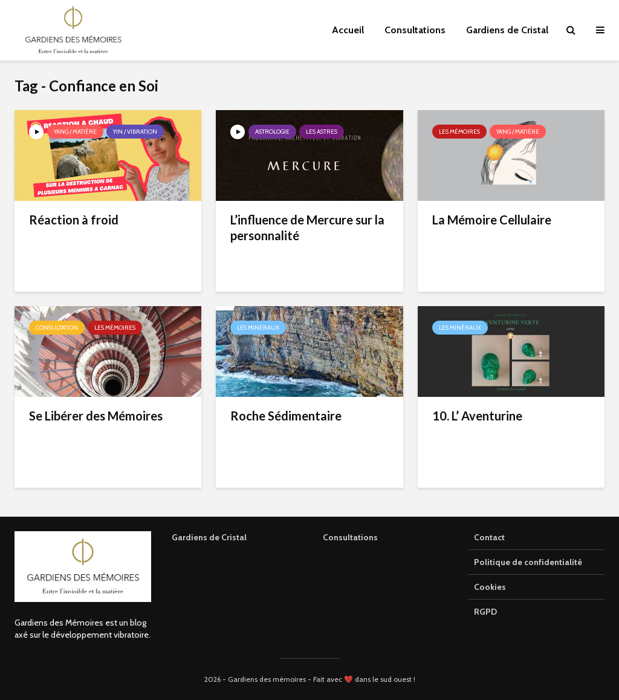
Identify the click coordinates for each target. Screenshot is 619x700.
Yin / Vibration (135, 132)
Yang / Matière (75, 132)
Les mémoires (459, 132)
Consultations (415, 30)
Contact (489, 537)
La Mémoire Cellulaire (491, 219)
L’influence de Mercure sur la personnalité (307, 227)
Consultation (57, 328)
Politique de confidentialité (528, 562)
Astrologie (272, 132)
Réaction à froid (73, 219)
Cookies (490, 586)
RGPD (485, 611)
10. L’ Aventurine (477, 415)
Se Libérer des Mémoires (96, 415)
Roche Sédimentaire (286, 415)
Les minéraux (258, 328)
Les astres (321, 132)
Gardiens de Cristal (507, 30)
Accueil (348, 30)
